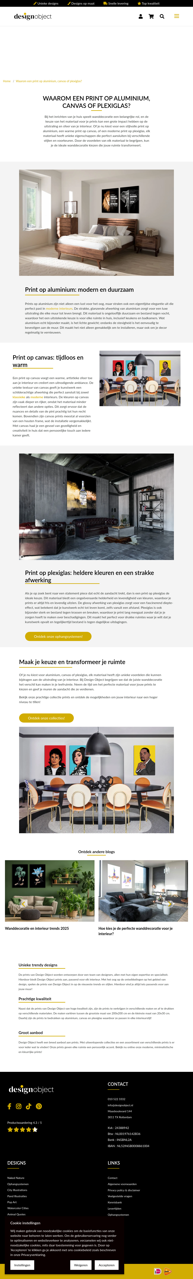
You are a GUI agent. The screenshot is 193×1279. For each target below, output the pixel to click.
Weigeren (81, 1265)
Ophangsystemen (18, 1184)
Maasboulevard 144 (120, 1111)
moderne (36, 397)
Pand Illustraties (17, 1196)
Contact (112, 1177)
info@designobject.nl (120, 1105)
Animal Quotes (16, 1214)
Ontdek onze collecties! (46, 718)
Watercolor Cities (18, 1208)
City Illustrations (17, 1190)
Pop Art (12, 1202)
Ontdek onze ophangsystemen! (58, 636)
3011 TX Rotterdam (120, 1117)
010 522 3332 (116, 1099)
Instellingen (22, 1265)
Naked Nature (15, 1177)
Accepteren (107, 1265)
